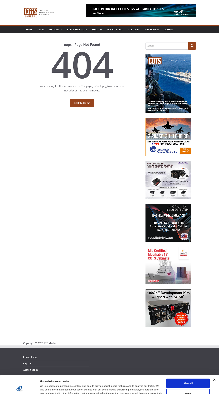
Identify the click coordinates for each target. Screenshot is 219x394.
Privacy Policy (115, 29)
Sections (54, 29)
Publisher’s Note (77, 29)
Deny (188, 376)
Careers (168, 29)
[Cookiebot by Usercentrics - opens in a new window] (19, 388)
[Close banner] (214, 362)
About (95, 29)
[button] (60, 29)
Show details (47, 388)
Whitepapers (151, 29)
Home (29, 29)
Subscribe (134, 29)
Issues (40, 29)
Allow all (188, 366)
